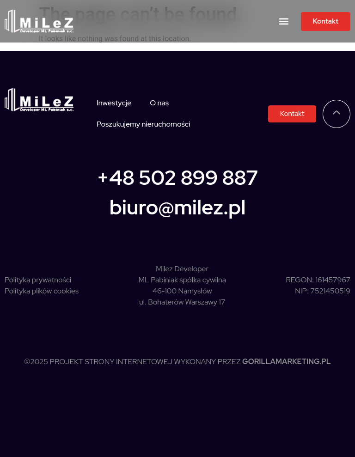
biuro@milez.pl (178, 207)
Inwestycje (114, 103)
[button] (284, 21)
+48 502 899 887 (177, 177)
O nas (159, 103)
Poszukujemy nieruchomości (143, 124)
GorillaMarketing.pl (286, 361)
